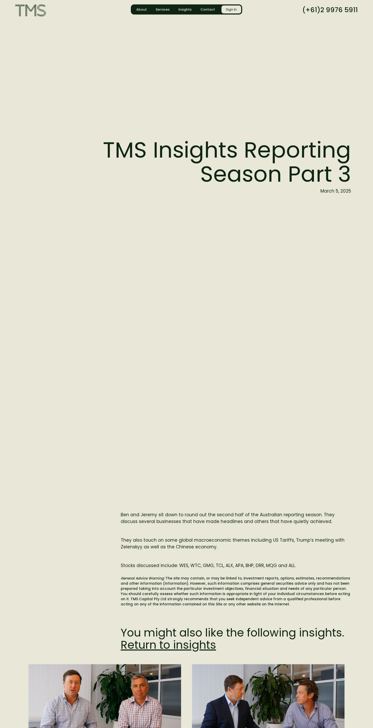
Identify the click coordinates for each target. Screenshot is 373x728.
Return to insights (168, 645)
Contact (207, 9)
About (141, 9)
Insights (185, 9)
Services (163, 9)
